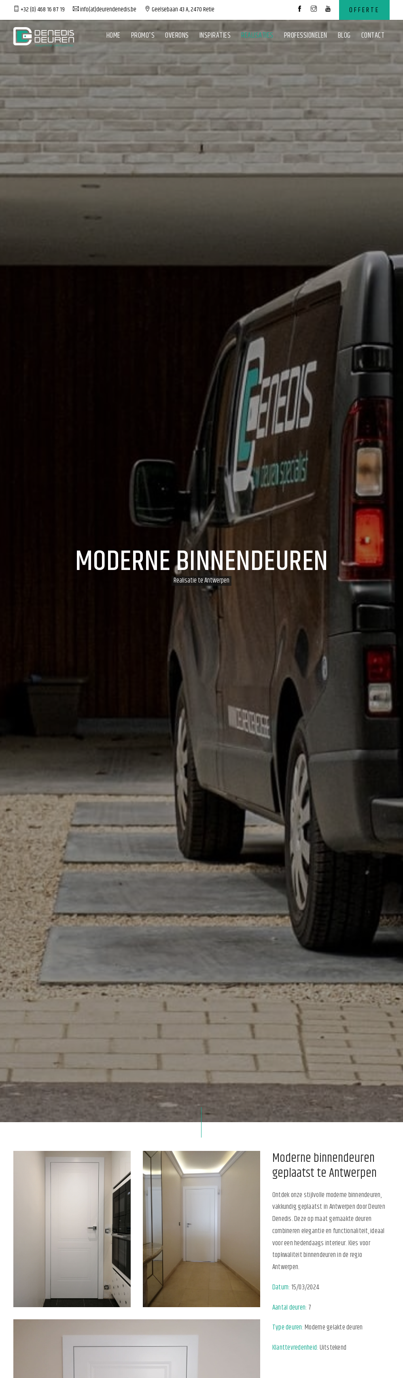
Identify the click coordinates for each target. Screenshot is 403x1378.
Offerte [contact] (364, 10)
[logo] (43, 36)
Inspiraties (215, 35)
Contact (373, 35)
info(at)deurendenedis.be (104, 9)
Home (113, 35)
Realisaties (257, 35)
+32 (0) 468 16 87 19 (39, 9)
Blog (344, 35)
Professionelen (305, 35)
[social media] (300, 10)
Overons (177, 35)
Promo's (143, 35)
